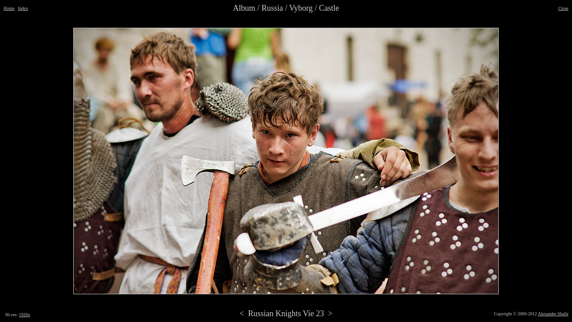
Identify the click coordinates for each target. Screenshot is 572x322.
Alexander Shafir (553, 313)
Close (563, 8)
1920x (24, 314)
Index (23, 8)
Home (9, 8)
